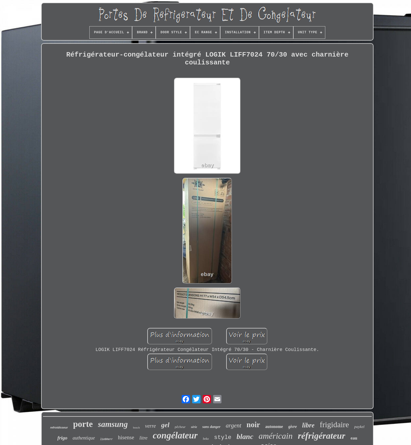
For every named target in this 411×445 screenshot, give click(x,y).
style (222, 437)
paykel (359, 427)
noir (253, 424)
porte (83, 424)
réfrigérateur (321, 436)
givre (292, 426)
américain (275, 436)
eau (353, 438)
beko (206, 439)
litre (143, 438)
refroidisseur (59, 427)
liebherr (106, 439)
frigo (62, 438)
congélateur (175, 435)
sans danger (211, 427)
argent (233, 425)
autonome (274, 426)
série (194, 427)
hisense (126, 437)
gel (165, 425)
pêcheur (180, 427)
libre (308, 425)
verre (150, 426)
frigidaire (334, 424)
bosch (136, 427)
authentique (84, 438)
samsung (113, 424)
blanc (245, 436)
